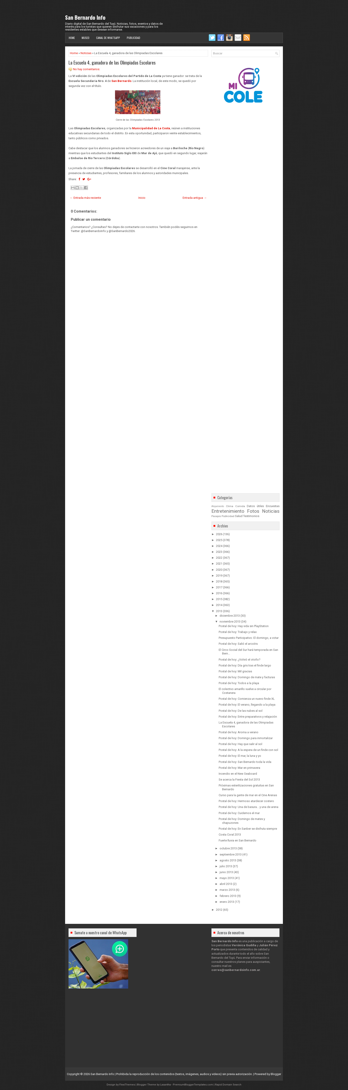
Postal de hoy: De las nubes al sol (240, 710)
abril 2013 (226, 884)
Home (72, 38)
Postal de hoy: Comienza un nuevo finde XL (247, 698)
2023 (219, 551)
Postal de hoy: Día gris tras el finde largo (245, 665)
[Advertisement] (138, 361)
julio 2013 (226, 866)
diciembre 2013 (230, 615)
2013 (219, 611)
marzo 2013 (227, 889)
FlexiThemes (127, 1084)
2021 (219, 563)
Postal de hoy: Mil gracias (235, 671)
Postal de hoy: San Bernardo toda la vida (245, 762)
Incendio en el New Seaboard (238, 773)
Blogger (276, 1074)
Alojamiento (217, 506)
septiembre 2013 (231, 854)
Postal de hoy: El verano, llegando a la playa (247, 704)
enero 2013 (227, 901)
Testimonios (251, 516)
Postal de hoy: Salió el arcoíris (238, 643)
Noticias (86, 53)
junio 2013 (226, 872)
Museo (85, 38)
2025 (219, 540)
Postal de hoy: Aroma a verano (238, 732)
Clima (229, 506)
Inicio (141, 197)
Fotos (253, 511)
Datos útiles (255, 506)
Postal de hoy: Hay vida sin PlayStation (244, 626)
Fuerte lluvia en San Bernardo (237, 840)
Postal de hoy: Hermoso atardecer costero (246, 801)
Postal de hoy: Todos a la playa (239, 683)
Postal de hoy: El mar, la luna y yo (240, 755)
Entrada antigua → (195, 197)
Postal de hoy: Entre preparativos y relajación (248, 716)
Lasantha (165, 1084)
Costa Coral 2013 (230, 834)
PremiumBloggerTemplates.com (193, 1084)
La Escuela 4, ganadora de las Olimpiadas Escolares (112, 62)
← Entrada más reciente (85, 197)
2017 (219, 587)
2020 (219, 569)
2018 (219, 581)
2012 (219, 909)
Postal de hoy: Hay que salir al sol (240, 744)
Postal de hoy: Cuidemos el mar (239, 813)
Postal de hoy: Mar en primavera (239, 767)
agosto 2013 (228, 860)
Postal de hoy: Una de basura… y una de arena (248, 807)
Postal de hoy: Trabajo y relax (238, 632)
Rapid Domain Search (228, 1084)
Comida (240, 506)
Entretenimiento (227, 511)
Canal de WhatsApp (108, 38)
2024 (219, 546)
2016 (219, 593)
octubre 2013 (228, 848)
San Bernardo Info (85, 17)
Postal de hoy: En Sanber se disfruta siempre (248, 828)
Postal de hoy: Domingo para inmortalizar (246, 738)
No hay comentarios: (86, 69)
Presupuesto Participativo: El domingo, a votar (249, 638)
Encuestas (272, 506)
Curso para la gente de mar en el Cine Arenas (248, 795)
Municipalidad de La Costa (151, 128)
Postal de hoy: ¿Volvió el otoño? (239, 659)
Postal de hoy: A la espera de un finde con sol (248, 750)
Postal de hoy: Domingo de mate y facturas (247, 677)
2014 (219, 605)
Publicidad (133, 38)
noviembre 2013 (230, 621)
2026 (219, 534)
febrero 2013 (228, 896)
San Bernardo (121, 81)
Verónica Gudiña (244, 945)
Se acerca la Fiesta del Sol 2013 (239, 779)
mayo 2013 (227, 878)
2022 (219, 557)
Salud (239, 516)
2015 (219, 599)
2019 (219, 575)
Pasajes (216, 516)
